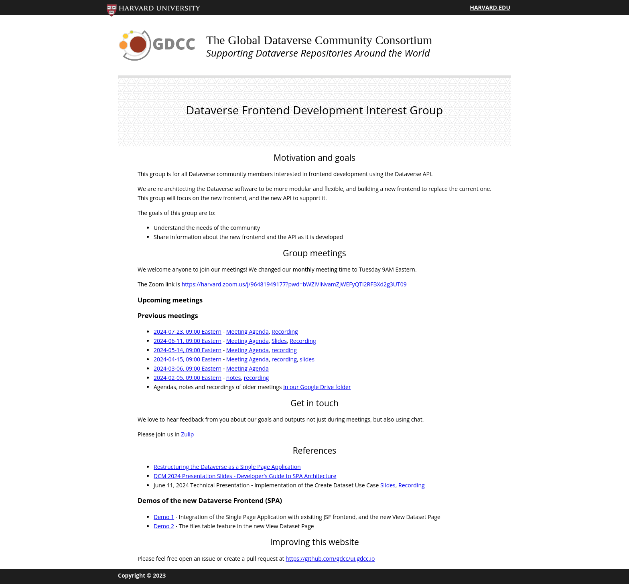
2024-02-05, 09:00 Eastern (187, 377)
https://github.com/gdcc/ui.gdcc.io (330, 558)
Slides (279, 341)
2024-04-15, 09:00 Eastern (187, 359)
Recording (285, 331)
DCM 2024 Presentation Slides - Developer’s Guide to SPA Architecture (245, 476)
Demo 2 (164, 526)
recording (284, 350)
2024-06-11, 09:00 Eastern (187, 341)
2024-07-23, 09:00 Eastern (187, 331)
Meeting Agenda (247, 331)
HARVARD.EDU (490, 7)
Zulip (187, 434)
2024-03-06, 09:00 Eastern (187, 368)
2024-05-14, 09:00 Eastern (187, 350)
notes (233, 377)
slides (307, 359)
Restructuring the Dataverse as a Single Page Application (227, 466)
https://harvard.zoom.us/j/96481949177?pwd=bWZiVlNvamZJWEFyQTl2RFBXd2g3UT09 (294, 284)
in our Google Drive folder (317, 387)
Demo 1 (164, 517)
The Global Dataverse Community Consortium (319, 40)
